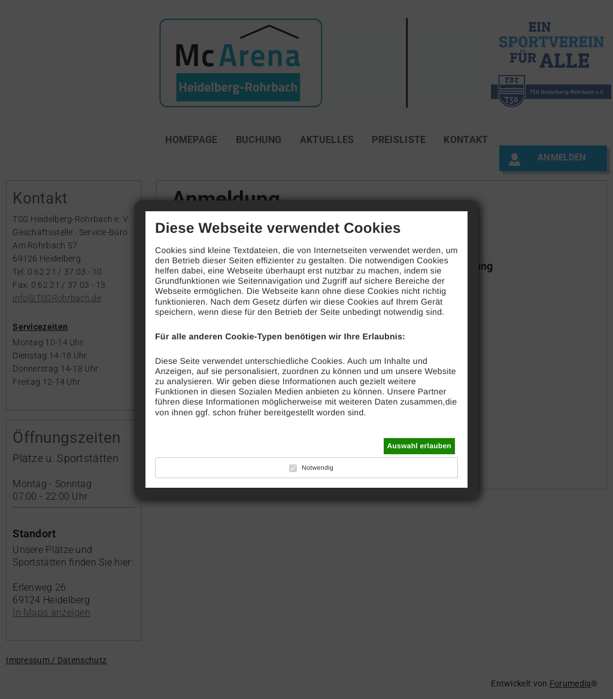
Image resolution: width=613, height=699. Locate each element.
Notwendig (317, 468)
